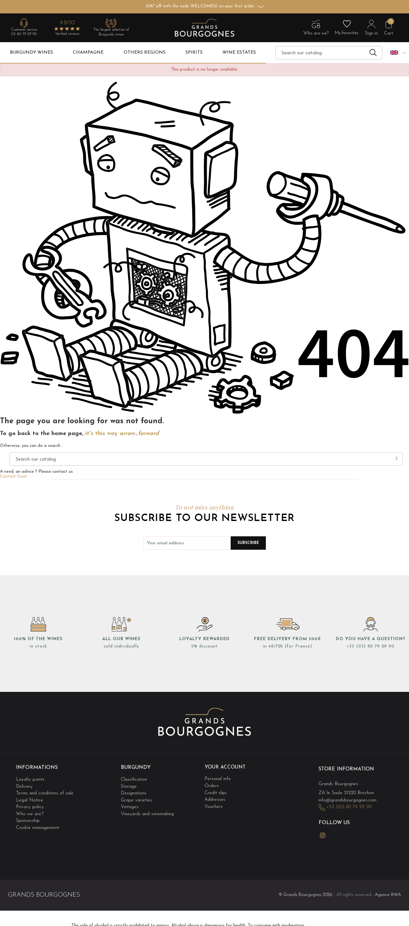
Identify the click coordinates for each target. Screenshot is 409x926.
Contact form (13, 476)
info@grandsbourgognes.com (349, 798)
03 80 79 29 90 (24, 34)
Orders (211, 784)
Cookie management (37, 823)
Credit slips (216, 791)
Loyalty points (31, 778)
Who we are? (30, 810)
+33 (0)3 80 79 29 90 (371, 646)
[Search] (328, 52)
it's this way (122, 434)
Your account (225, 767)
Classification (134, 778)
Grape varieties (137, 797)
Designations (134, 791)
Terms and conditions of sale (46, 791)
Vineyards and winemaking (148, 810)
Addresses (215, 797)
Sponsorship (28, 816)
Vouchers (213, 803)
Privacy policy (30, 803)
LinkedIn (337, 831)
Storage (129, 784)
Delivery (24, 784)
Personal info (218, 778)
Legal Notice (30, 797)
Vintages (130, 803)
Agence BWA (388, 889)
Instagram (322, 831)
